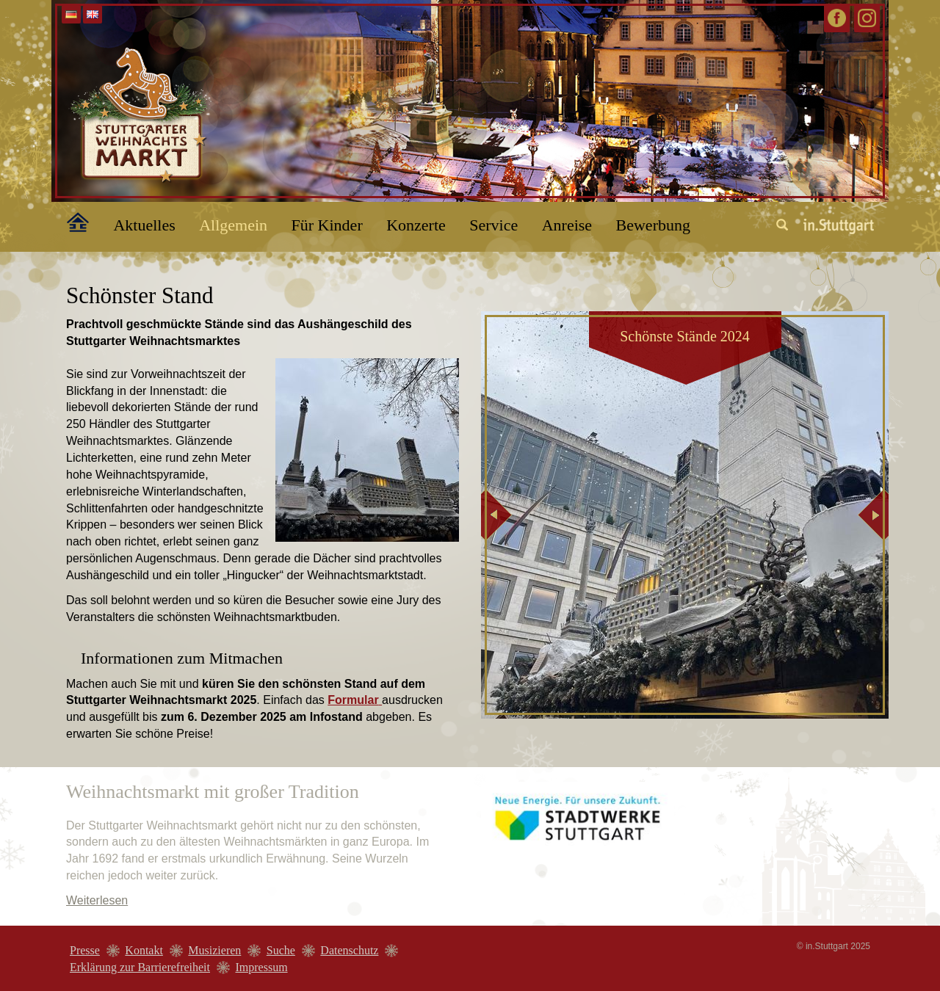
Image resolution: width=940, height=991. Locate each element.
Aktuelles (144, 225)
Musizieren (214, 950)
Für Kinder (327, 225)
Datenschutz (349, 950)
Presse (85, 950)
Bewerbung (653, 225)
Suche (281, 950)
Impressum (261, 967)
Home (69, 219)
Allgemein (233, 225)
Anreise (567, 225)
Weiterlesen (97, 900)
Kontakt (144, 950)
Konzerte (416, 225)
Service (493, 225)
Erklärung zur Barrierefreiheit (140, 967)
